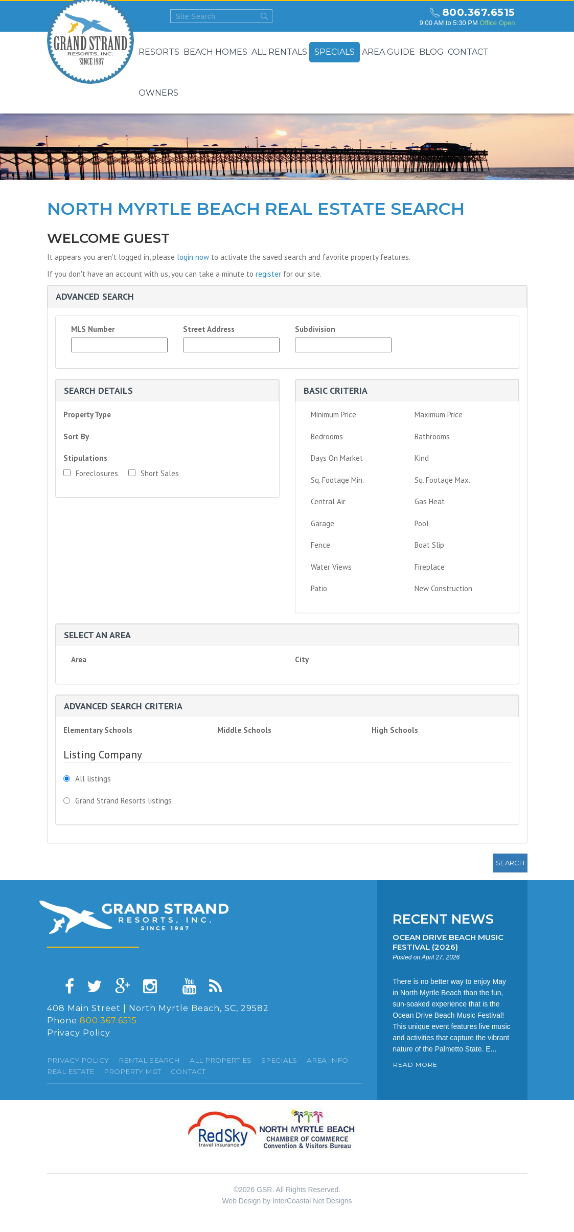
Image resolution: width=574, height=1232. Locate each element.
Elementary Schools (97, 730)
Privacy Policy (78, 1033)
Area (78, 659)
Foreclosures (90, 473)
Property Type (87, 414)
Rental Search (149, 1060)
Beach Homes (215, 52)
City (302, 659)
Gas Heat (430, 501)
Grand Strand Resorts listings (123, 800)
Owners (158, 93)
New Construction (443, 588)
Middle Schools (244, 730)
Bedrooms (327, 436)
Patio (319, 588)
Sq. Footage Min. (337, 480)
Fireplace (430, 567)
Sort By (76, 436)
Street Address (209, 329)
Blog (431, 52)
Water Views (331, 567)
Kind (422, 458)
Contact (468, 52)
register (268, 274)
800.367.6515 (478, 12)
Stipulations (85, 458)
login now (193, 257)
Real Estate (70, 1071)
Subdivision (315, 329)
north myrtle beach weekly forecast (402, 16)
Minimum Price (333, 414)
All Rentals (279, 52)
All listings (93, 778)
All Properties (220, 1060)
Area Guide (388, 52)
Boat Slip (429, 545)
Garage (322, 523)
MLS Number (92, 329)
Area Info (327, 1060)
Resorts (159, 52)
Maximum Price (439, 414)
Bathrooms (432, 436)
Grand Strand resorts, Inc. (133, 917)
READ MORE (415, 1064)
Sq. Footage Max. (442, 480)
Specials (334, 52)
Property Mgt (132, 1071)
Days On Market (337, 458)
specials (279, 1060)
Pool (422, 523)
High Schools (395, 730)
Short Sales (153, 473)
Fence (320, 545)
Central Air (328, 501)
